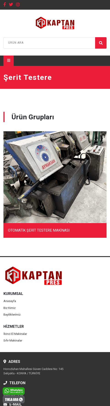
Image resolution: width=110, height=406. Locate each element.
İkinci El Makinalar (15, 334)
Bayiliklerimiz (12, 314)
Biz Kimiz (9, 308)
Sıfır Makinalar (12, 340)
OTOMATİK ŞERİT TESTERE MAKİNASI (39, 230)
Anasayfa (9, 301)
